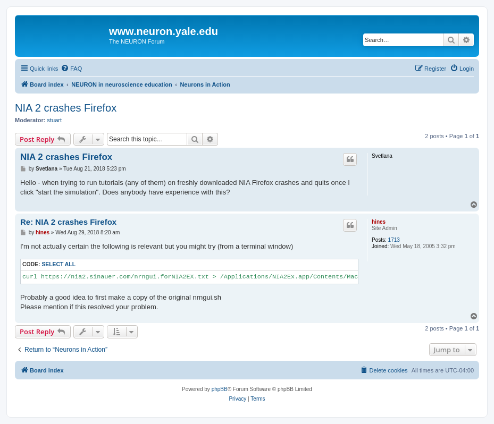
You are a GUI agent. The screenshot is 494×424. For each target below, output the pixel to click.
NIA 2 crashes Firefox (65, 108)
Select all (58, 264)
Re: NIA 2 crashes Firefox (68, 221)
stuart (54, 120)
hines (379, 222)
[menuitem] (71, 68)
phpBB (220, 389)
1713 (394, 240)
